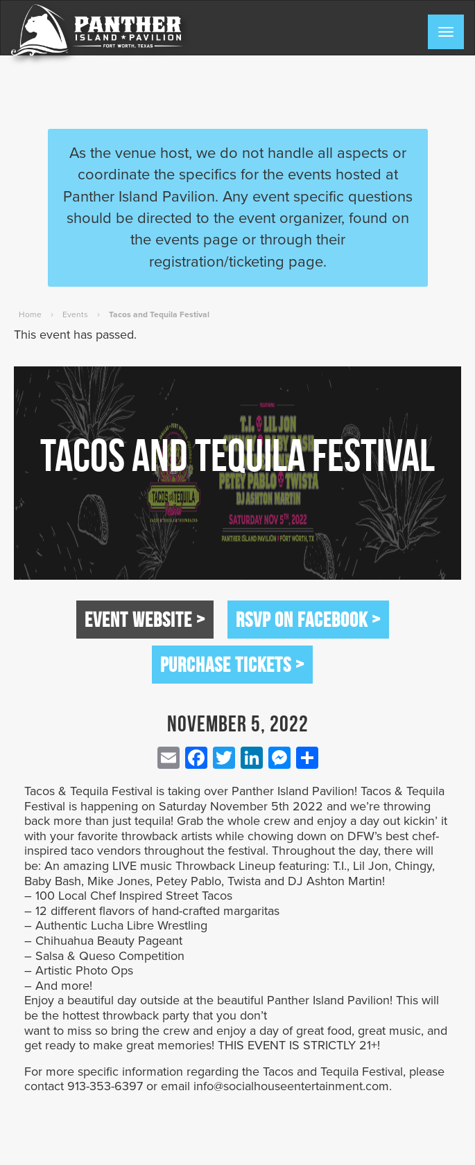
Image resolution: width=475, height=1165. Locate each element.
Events (75, 314)
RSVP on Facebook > (308, 619)
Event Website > (145, 619)
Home (30, 314)
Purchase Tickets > (232, 664)
